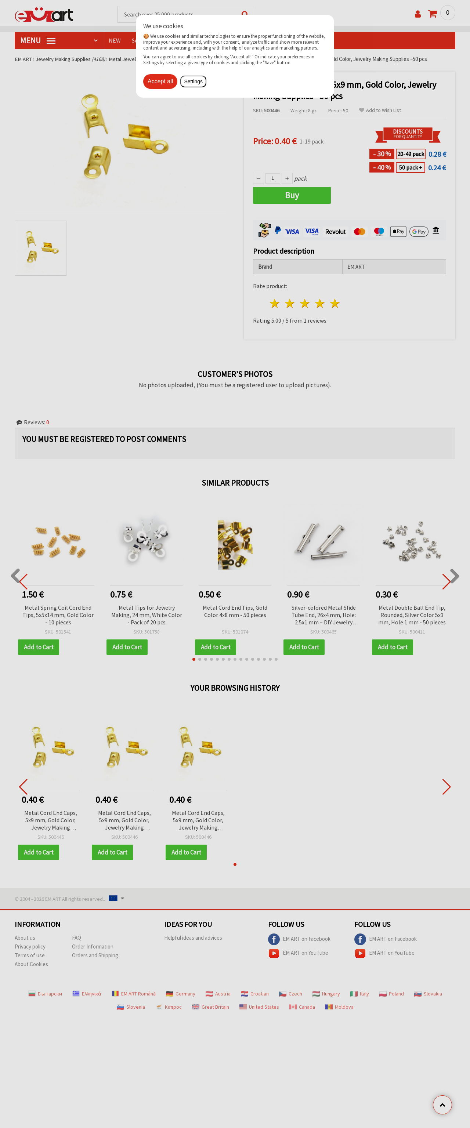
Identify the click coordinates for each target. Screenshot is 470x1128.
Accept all (160, 81)
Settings (193, 81)
